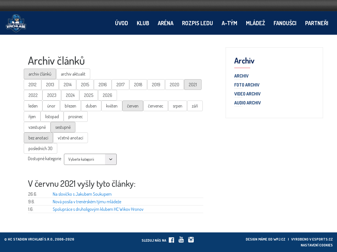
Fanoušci (285, 23)
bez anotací (38, 138)
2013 (50, 84)
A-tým (229, 23)
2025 (88, 95)
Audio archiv (247, 103)
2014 (67, 84)
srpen (177, 106)
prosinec (75, 116)
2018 (138, 84)
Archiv (241, 76)
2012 (32, 84)
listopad (52, 116)
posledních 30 (40, 148)
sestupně (63, 127)
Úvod (121, 23)
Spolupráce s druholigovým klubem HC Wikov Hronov (98, 209)
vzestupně (37, 127)
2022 (33, 95)
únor (51, 106)
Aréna (165, 23)
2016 (103, 84)
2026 (107, 95)
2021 (193, 84)
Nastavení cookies (317, 245)
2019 (156, 84)
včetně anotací (70, 138)
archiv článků (39, 74)
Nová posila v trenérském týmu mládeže (87, 201)
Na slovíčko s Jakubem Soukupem (82, 194)
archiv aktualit (73, 74)
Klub (143, 23)
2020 (174, 84)
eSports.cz (322, 239)
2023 (51, 95)
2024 (70, 95)
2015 (85, 84)
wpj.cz (279, 239)
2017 (120, 84)
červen (132, 106)
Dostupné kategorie (44, 158)
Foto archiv (246, 85)
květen (112, 106)
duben (91, 106)
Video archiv (247, 94)
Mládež (255, 23)
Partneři (316, 23)
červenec (155, 106)
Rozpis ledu (197, 23)
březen (70, 106)
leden (33, 106)
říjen (32, 116)
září (195, 106)
